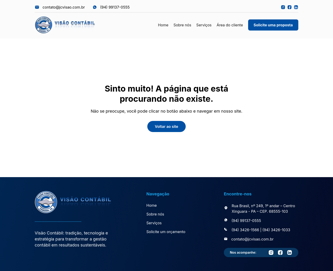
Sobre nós (182, 25)
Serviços (204, 25)
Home (163, 25)
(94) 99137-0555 (246, 220)
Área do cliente (230, 25)
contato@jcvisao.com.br (252, 239)
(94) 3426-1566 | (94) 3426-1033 (260, 230)
